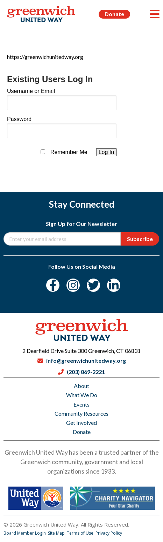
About (81, 385)
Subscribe (140, 238)
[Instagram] (73, 285)
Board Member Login (25, 533)
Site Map (57, 533)
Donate (114, 14)
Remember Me (68, 152)
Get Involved (81, 422)
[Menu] (155, 14)
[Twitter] (93, 285)
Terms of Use (80, 533)
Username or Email (31, 91)
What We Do (81, 395)
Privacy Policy (108, 533)
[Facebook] (52, 285)
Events (81, 404)
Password (19, 119)
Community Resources (81, 413)
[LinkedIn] (113, 285)
